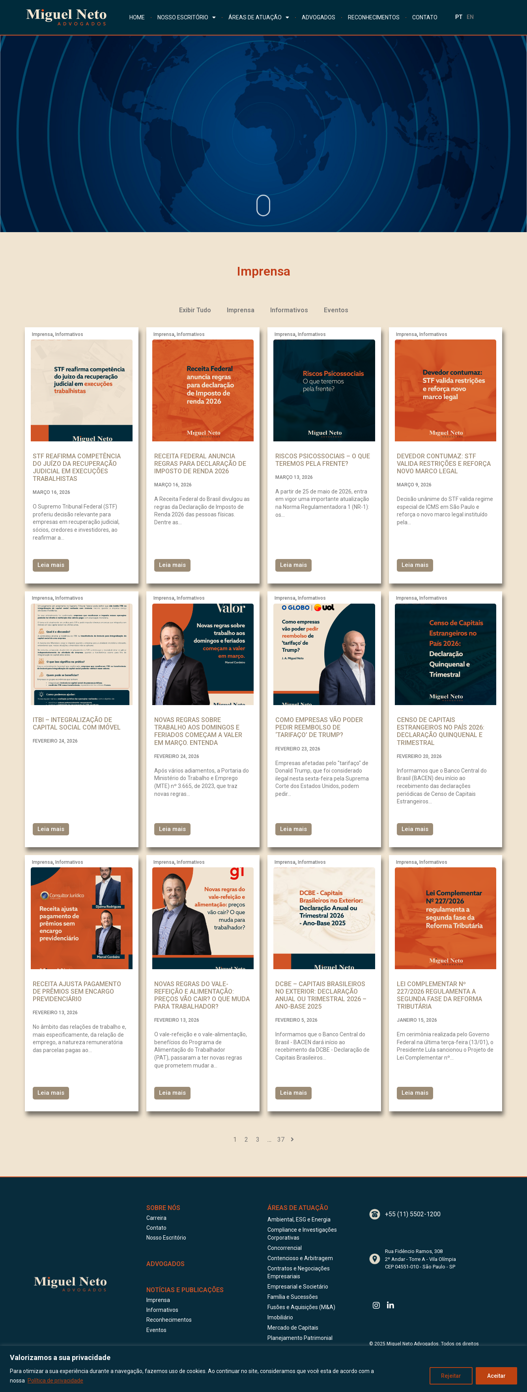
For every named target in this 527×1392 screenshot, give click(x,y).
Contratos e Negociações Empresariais (298, 1272)
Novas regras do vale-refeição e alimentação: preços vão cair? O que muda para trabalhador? (202, 995)
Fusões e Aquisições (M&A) (301, 1307)
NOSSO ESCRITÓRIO (186, 17)
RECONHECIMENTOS (374, 17)
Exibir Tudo (195, 310)
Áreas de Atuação (297, 1208)
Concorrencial (284, 1248)
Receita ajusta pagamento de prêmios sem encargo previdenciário (77, 991)
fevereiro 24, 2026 (55, 741)
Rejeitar (451, 1376)
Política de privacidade (55, 1380)
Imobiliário (280, 1317)
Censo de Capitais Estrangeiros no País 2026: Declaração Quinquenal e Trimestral (440, 731)
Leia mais (50, 564)
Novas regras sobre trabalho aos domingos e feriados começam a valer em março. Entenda (198, 731)
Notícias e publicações (185, 1290)
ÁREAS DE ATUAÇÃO (258, 17)
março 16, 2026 (51, 492)
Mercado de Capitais (292, 1327)
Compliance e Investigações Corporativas (302, 1234)
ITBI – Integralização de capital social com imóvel (77, 723)
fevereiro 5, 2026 (296, 1020)
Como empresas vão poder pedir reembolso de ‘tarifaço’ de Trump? (319, 727)
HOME (137, 17)
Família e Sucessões (292, 1297)
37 (280, 1139)
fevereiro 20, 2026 (419, 756)
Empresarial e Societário (297, 1286)
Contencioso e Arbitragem (300, 1258)
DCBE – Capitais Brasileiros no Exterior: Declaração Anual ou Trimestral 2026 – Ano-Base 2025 (320, 995)
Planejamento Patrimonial (300, 1338)
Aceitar (496, 1376)
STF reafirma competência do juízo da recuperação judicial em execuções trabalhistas (77, 467)
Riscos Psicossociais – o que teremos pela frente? (322, 459)
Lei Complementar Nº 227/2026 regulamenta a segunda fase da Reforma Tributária (439, 995)
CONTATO (424, 17)
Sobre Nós (163, 1208)
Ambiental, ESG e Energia (299, 1219)
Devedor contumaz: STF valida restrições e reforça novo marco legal (444, 463)
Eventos (336, 310)
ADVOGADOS (318, 17)
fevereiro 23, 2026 (297, 749)
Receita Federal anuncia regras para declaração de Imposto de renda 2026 (200, 463)
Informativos (289, 310)
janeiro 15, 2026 (417, 1020)
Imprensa (240, 310)
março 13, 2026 (294, 477)
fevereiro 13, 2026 (55, 1012)
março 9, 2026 (414, 485)
